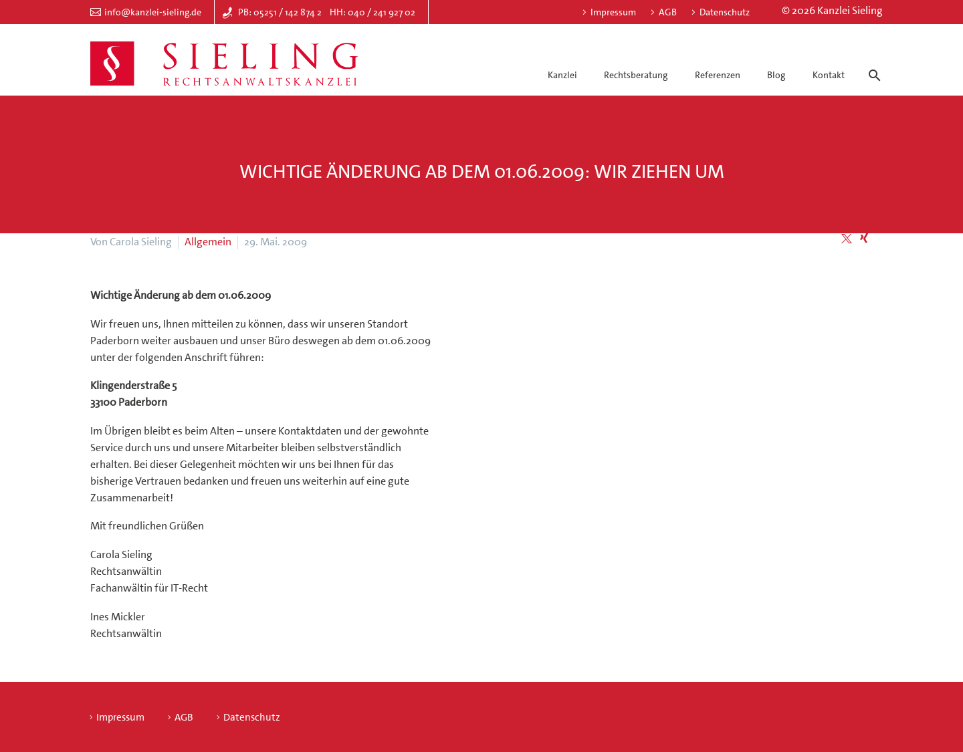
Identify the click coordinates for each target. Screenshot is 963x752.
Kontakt (829, 75)
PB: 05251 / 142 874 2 (280, 12)
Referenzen (717, 75)
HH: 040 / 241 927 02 (372, 12)
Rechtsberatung (635, 75)
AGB (668, 12)
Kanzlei (562, 75)
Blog (776, 75)
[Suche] (872, 63)
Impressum (613, 12)
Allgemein (208, 242)
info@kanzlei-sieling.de (152, 12)
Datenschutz (725, 12)
